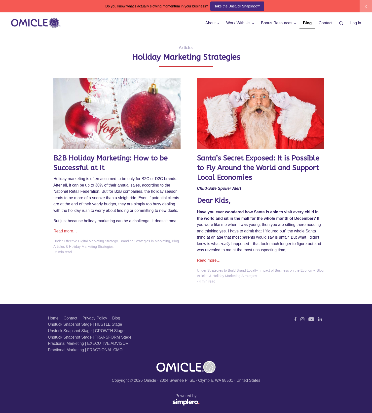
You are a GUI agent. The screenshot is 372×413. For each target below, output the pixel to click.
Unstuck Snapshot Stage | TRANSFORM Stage (89, 337)
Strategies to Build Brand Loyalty (232, 270)
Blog (116, 318)
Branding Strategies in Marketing (144, 241)
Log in (355, 23)
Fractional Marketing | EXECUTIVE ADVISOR (88, 343)
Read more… (65, 231)
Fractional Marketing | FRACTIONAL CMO (85, 350)
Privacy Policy (94, 318)
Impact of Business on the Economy (287, 270)
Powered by (124, 400)
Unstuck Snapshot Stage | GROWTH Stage (86, 331)
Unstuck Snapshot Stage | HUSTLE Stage (85, 324)
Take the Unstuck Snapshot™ (237, 6)
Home (53, 318)
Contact (70, 318)
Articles (186, 47)
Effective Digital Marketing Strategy (91, 241)
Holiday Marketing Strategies (91, 247)
